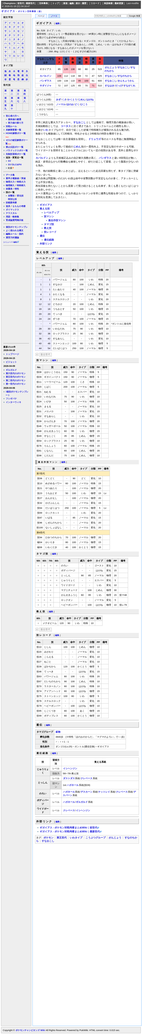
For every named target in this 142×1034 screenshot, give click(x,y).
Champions (9, 3)
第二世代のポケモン (16, 380)
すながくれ (129, 85)
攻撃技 (11, 195)
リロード (95, 3)
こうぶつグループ (96, 837)
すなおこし (123, 67)
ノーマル (60, 104)
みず (58, 99)
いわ (45, 130)
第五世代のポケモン (16, 377)
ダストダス (69, 778)
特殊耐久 (21, 185)
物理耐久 (10, 185)
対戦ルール (11, 126)
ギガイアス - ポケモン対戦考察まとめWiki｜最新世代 (70, 831)
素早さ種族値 (12, 178)
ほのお (70, 104)
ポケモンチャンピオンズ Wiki (30, 1030)
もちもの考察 (19, 206)
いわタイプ (76, 837)
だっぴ (118, 85)
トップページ (12, 354)
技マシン (49, 216)
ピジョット (11, 362)
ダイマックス (12, 209)
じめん (81, 99)
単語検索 (108, 3)
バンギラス (45, 80)
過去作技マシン (57, 220)
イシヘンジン (70, 768)
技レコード (50, 232)
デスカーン (86, 791)
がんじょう (111, 67)
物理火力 (10, 181)
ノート (54, 16)
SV (9, 161)
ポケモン (48, 837)
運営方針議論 (12, 237)
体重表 (9, 189)
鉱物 (58, 731)
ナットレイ (104, 791)
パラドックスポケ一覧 (17, 150)
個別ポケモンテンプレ (17, 227)
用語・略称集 (12, 216)
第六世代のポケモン (16, 373)
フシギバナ (11, 398)
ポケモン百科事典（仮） (30, 11)
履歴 (84, 3)
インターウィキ (13, 402)
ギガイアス (8, 11)
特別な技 (12, 199)
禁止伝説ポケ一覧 (14, 147)
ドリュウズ (94, 139)
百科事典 (43, 3)
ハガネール (73, 785)
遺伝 (42, 236)
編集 (72, 3)
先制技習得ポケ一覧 (16, 154)
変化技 (20, 195)
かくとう (72, 99)
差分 (78, 3)
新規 (65, 3)
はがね (90, 99)
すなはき (109, 85)
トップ (55, 3)
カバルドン (45, 76)
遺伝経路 (49, 239)
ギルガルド (11, 370)
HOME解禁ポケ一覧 (16, 133)
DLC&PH (16, 164)
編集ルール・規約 (14, 234)
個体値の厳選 (14, 119)
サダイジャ (45, 85)
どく (77, 104)
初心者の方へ (12, 116)
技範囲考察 (11, 202)
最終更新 (119, 3)
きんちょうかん (126, 80)
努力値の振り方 (15, 122)
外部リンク (46, 243)
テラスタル (11, 213)
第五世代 (62, 837)
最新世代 (30, 3)
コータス (66, 126)
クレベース (86, 778)
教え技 (47, 228)
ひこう (84, 104)
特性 (17, 189)
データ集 (10, 175)
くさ (64, 99)
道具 (8, 206)
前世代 (20, 3)
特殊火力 (21, 181)
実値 (23, 178)
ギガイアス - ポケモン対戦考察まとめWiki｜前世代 (68, 827)
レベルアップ (51, 212)
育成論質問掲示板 (14, 220)
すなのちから (125, 76)
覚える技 (45, 208)
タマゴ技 (49, 224)
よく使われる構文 (14, 230)
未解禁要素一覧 (13, 130)
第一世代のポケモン (16, 384)
